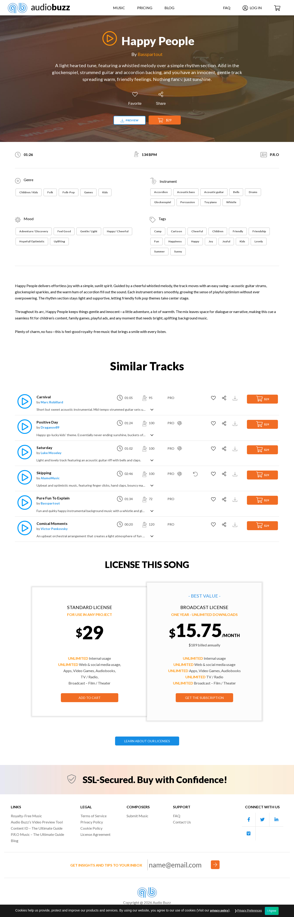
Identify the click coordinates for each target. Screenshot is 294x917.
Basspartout (150, 54)
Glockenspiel (162, 202)
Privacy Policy (91, 822)
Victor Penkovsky (54, 529)
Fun (156, 241)
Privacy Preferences (249, 914)
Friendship (259, 231)
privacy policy (219, 914)
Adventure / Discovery (33, 231)
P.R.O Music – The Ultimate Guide (37, 834)
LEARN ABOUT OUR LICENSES (147, 741)
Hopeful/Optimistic (31, 241)
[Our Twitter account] (262, 820)
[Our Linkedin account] (276, 820)
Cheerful (197, 231)
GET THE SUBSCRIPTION (204, 698)
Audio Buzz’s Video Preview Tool (37, 822)
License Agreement (95, 834)
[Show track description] (151, 409)
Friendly (238, 231)
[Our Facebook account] (249, 820)
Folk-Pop (68, 192)
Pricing (144, 8)
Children (217, 231)
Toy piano (210, 202)
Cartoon (176, 231)
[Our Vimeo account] (249, 833)
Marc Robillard (52, 402)
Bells (236, 192)
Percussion (187, 202)
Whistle (231, 202)
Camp (157, 231)
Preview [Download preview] (130, 120)
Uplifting (59, 241)
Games (88, 192)
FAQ (226, 8)
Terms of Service (93, 816)
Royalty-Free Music (26, 816)
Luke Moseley (51, 453)
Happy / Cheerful (117, 231)
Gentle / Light (88, 231)
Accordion (161, 192)
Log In (252, 8)
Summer (159, 251)
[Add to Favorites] (135, 99)
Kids (105, 192)
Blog (169, 8)
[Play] (108, 38)
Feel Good (64, 231)
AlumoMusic (50, 478)
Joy (211, 241)
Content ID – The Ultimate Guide (36, 828)
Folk (50, 192)
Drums (253, 192)
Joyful (226, 241)
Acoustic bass (186, 192)
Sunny (178, 251)
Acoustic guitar (214, 192)
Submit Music (137, 816)
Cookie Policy (91, 828)
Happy (195, 241)
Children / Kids (28, 192)
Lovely (258, 241)
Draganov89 (50, 427)
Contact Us (182, 822)
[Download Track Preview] (235, 398)
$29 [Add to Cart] (165, 120)
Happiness (175, 241)
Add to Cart (90, 698)
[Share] (161, 99)
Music (119, 8)
